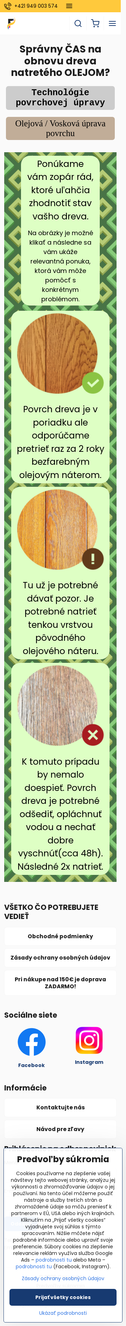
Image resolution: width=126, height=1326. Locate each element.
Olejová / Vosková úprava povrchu (60, 128)
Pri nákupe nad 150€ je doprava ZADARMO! (60, 982)
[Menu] (112, 23)
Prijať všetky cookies (63, 1301)
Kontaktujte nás (60, 1107)
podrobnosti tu (54, 1264)
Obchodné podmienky (60, 936)
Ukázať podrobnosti (63, 1317)
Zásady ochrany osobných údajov (60, 958)
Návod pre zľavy (60, 1129)
